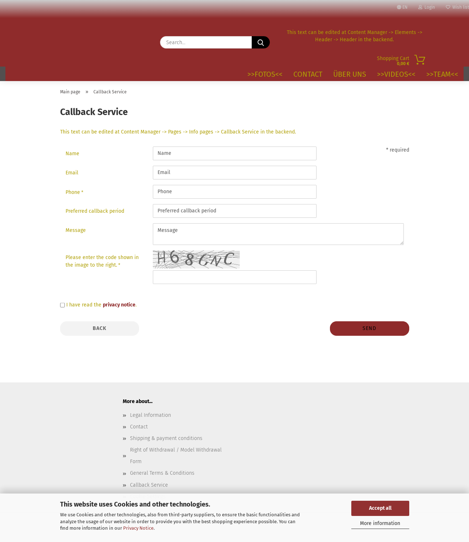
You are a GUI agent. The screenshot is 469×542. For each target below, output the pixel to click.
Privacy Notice (138, 528)
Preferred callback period (95, 211)
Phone (73, 192)
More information (380, 523)
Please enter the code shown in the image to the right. (102, 261)
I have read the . (101, 305)
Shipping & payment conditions (166, 438)
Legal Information (150, 415)
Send (369, 328)
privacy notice (119, 305)
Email (72, 173)
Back (99, 328)
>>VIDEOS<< (396, 74)
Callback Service (149, 485)
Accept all (380, 508)
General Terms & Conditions (162, 473)
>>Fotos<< (264, 74)
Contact (307, 74)
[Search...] (261, 42)
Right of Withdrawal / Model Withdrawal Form (176, 456)
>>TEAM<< (442, 74)
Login (426, 7)
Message (76, 230)
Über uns (349, 74)
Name (72, 154)
